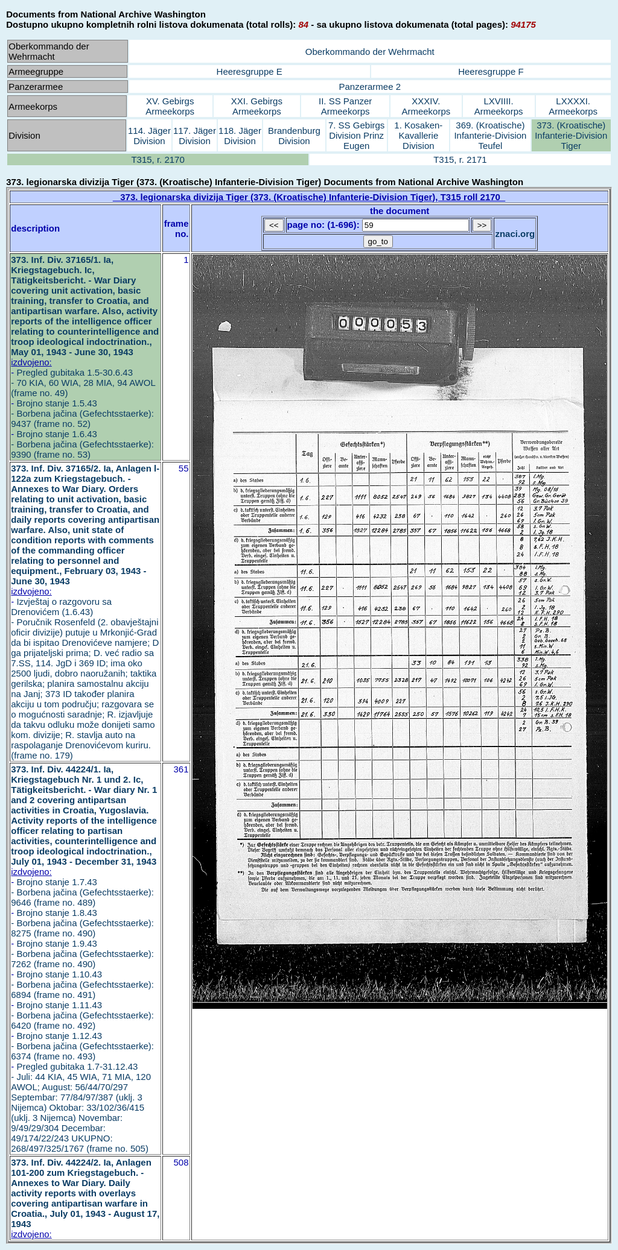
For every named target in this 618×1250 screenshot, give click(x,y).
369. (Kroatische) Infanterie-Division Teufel (490, 135)
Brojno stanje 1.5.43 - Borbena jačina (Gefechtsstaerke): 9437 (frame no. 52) (82, 413)
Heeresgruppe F (490, 71)
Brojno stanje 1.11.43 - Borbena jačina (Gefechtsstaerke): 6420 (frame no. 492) (82, 1015)
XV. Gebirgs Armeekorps (169, 106)
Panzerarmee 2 (370, 86)
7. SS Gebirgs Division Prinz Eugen (356, 135)
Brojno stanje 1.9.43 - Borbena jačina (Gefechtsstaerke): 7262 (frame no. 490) (82, 953)
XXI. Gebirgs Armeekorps (256, 106)
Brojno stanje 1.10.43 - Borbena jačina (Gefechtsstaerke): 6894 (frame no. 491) (82, 984)
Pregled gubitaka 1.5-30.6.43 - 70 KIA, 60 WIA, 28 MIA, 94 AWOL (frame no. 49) (83, 382)
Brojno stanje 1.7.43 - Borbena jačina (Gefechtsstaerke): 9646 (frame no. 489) (82, 892)
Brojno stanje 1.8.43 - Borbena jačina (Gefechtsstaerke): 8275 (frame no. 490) (82, 923)
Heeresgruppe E (249, 71)
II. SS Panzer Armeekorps (345, 106)
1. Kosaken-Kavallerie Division (418, 135)
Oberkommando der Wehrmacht (370, 51)
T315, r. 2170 (157, 159)
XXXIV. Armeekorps (425, 106)
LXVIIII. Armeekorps (498, 106)
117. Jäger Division (194, 135)
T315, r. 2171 (459, 159)
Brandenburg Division (294, 135)
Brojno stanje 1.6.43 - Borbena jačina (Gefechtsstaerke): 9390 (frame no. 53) (82, 444)
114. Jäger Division (149, 135)
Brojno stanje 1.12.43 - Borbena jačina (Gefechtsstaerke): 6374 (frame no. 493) (82, 1046)
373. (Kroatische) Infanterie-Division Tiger (571, 135)
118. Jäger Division (239, 135)
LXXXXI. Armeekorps (573, 106)
